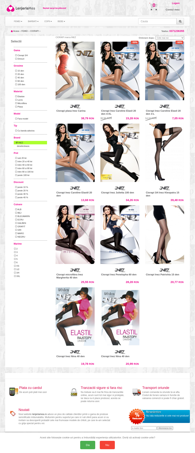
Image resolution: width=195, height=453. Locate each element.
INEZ (18, 142)
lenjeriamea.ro (39, 414)
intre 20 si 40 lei (23, 161)
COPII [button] (48, 21)
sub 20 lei (20, 158)
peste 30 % (21, 194)
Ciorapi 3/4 (21, 55)
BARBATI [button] (33, 21)
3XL (17, 276)
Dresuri (19, 59)
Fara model (21, 119)
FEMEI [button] (18, 21)
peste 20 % (21, 190)
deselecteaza (23, 146)
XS (16, 266)
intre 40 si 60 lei (23, 165)
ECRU (18, 220)
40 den (19, 77)
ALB (17, 209)
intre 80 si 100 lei (23, 172)
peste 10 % (21, 187)
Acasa (15, 31)
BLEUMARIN (22, 216)
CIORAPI (34, 31)
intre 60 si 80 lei (23, 168)
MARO (19, 233)
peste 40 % (21, 197)
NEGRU (19, 237)
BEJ (17, 213)
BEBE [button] (61, 21)
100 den (19, 84)
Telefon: (172, 31)
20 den (19, 74)
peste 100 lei (22, 175)
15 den (19, 71)
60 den (19, 81)
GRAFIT (19, 226)
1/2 (16, 269)
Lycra (18, 100)
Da (88, 445)
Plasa (18, 107)
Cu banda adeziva (24, 131)
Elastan (19, 96)
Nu (107, 445)
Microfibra (20, 103)
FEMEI (24, 31)
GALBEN (20, 223)
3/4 (16, 273)
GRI (17, 230)
